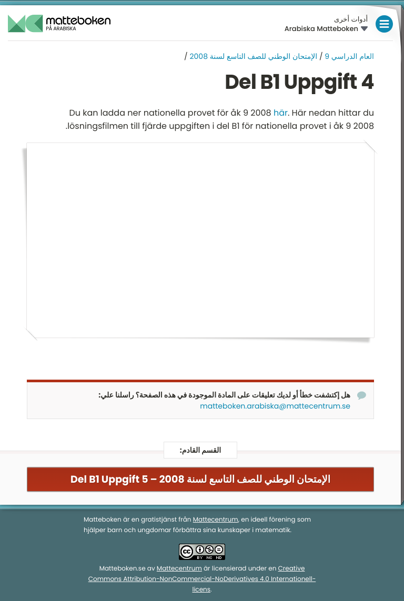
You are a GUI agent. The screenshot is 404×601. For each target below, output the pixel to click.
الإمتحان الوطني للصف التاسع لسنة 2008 (254, 56)
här (281, 113)
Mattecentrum (215, 520)
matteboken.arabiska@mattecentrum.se (275, 406)
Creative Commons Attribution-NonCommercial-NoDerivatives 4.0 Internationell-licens (202, 580)
